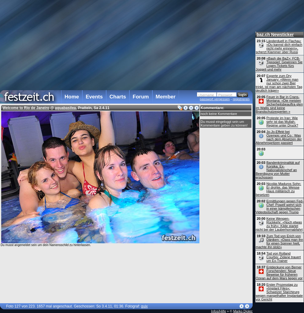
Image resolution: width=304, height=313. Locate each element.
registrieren (241, 99)
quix (144, 306)
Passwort (225, 95)
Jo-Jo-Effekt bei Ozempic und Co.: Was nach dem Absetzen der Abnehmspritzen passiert (279, 137)
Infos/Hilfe (218, 311)
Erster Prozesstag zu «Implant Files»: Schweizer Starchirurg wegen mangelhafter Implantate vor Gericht (279, 292)
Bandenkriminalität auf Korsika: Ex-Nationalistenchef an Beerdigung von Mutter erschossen (278, 170)
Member (166, 97)
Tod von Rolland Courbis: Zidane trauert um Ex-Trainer (283, 257)
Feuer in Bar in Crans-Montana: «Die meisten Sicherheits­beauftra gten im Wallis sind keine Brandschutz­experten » (279, 104)
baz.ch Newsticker (275, 34)
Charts (117, 97)
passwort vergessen (215, 99)
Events (94, 97)
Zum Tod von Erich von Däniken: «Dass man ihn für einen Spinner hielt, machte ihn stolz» (279, 241)
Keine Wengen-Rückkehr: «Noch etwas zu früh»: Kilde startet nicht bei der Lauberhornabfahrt (279, 224)
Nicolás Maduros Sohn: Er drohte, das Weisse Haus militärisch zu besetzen (278, 189)
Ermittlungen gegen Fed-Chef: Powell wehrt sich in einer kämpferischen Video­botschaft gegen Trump (279, 206)
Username (206, 95)
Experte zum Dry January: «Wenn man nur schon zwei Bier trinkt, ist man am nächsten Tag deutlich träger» (279, 83)
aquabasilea (65, 108)
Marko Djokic (243, 311)
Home (72, 97)
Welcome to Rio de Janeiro (25, 108)
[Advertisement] (125, 44)
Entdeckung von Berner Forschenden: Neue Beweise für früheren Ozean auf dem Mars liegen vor (279, 272)
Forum (141, 97)
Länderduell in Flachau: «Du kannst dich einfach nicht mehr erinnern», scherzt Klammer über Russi (279, 46)
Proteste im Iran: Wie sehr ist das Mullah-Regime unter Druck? (282, 121)
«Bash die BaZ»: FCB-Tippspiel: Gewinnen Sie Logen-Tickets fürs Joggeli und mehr (279, 64)
